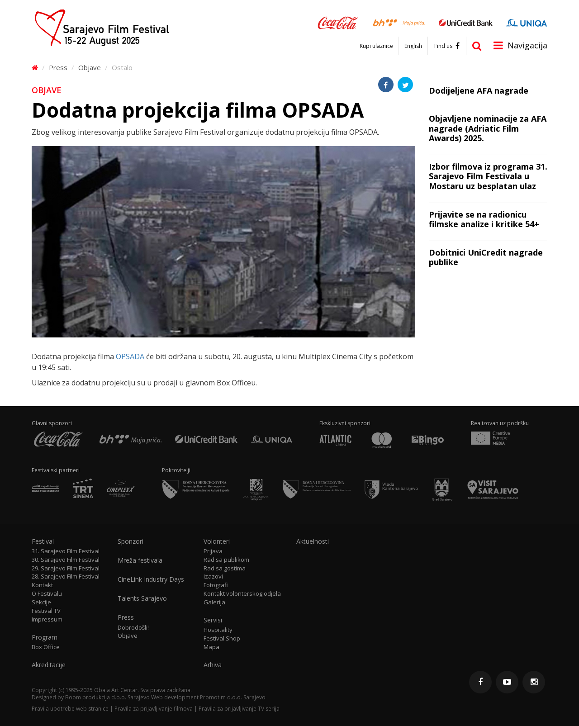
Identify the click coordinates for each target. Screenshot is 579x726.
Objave (89, 67)
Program (44, 637)
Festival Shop (222, 638)
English (413, 46)
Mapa (211, 647)
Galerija (214, 602)
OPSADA (130, 356)
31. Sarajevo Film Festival (66, 551)
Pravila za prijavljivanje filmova (153, 708)
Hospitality (218, 630)
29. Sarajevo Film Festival (66, 568)
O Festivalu (47, 594)
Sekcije (41, 602)
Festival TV (46, 611)
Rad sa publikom (226, 560)
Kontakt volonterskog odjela (242, 594)
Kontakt (42, 585)
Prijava (213, 551)
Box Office (46, 647)
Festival (43, 541)
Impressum (47, 619)
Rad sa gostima (225, 568)
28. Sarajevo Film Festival (66, 576)
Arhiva (213, 665)
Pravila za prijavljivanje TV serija (239, 708)
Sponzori (130, 541)
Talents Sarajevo (142, 598)
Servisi (213, 620)
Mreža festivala (140, 560)
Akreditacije (49, 665)
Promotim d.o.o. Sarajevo (233, 697)
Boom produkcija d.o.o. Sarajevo (107, 697)
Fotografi (216, 585)
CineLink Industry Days (151, 579)
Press (58, 67)
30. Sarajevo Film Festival (66, 560)
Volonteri (217, 541)
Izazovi (213, 576)
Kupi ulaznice (376, 46)
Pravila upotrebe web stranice (70, 708)
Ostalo (122, 67)
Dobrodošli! (133, 627)
